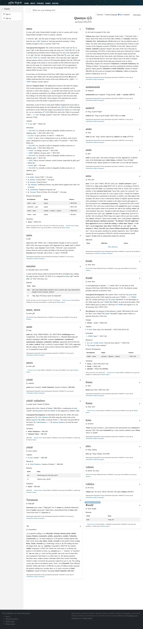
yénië (75, 408)
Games (47, 3)
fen (137, 304)
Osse (62, 109)
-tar (31, 279)
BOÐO (134, 297)
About (32, 3)
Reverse (99, 14)
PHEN (107, 302)
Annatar (32, 179)
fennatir (92, 345)
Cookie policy (10, 621)
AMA (31, 153)
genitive (41, 410)
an (76, 47)
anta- (32, 135)
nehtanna (34, 184)
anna (68, 55)
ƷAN (63, 107)
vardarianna (34, 189)
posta (130, 294)
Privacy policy (10, 624)
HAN (28, 81)
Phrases (40, 3)
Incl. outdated (123, 14)
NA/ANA (32, 130)
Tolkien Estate (87, 618)
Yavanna (33, 192)
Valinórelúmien (41, 422)
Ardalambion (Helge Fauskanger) (35, 259)
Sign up (7, 18)
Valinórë (52, 410)
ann (30, 124)
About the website (11, 619)
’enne (37, 114)
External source (69, 226)
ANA (38, 41)
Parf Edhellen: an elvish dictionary (15, 3)
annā (31, 165)
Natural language (110, 14)
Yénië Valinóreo (35, 464)
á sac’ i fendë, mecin (96, 343)
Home (26, 3)
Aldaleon (28, 319)
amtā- (31, 150)
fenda (113, 299)
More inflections (113, 247)
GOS (47, 112)
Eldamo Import (66, 228)
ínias (31, 457)
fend (90, 329)
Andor (32, 177)
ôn (29, 55)
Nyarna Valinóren (59, 422)
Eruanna (33, 182)
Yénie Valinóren (43, 417)
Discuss (55, 3)
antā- (31, 138)
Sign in (7, 14)
